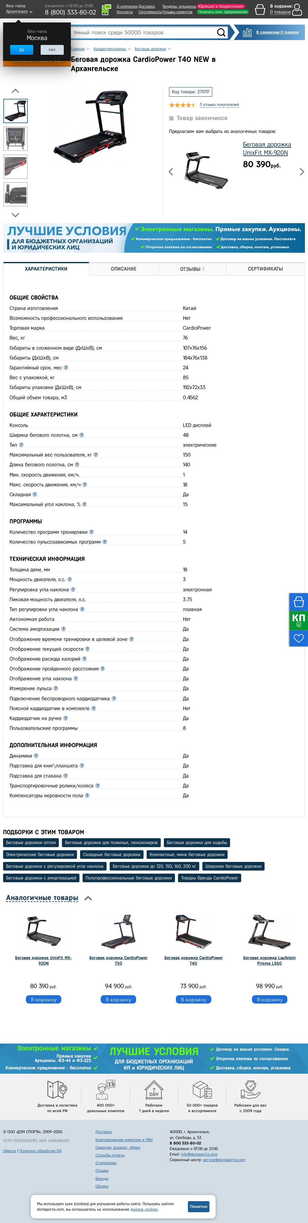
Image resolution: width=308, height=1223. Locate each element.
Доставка (147, 6)
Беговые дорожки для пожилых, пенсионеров (111, 842)
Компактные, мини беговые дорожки (187, 854)
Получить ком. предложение (223, 12)
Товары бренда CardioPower (209, 877)
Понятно (198, 1206)
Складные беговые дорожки (111, 854)
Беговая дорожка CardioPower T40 (193, 960)
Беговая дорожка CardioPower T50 (118, 960)
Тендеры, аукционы (179, 6)
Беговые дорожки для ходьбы (197, 842)
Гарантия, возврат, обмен (117, 1147)
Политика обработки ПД (40, 1151)
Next (15, 215)
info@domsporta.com (199, 1154)
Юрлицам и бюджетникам (221, 6)
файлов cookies (144, 1209)
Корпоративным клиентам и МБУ (124, 1140)
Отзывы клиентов (177, 12)
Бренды (101, 1179)
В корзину (43, 999)
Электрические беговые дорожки (40, 854)
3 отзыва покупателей (219, 105)
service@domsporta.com (224, 1160)
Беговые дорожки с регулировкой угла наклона (54, 866)
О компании (127, 6)
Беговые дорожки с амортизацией (41, 877)
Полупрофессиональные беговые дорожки (129, 877)
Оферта (9, 1151)
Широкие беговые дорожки (233, 866)
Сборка (101, 1186)
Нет (52, 49)
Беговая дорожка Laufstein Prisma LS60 (269, 960)
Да (21, 49)
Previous (15, 91)
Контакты (125, 12)
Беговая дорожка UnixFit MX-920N (43, 960)
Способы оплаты (109, 1155)
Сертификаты (150, 12)
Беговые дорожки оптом (31, 842)
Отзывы (101, 1171)
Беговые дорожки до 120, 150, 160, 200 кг (154, 866)
